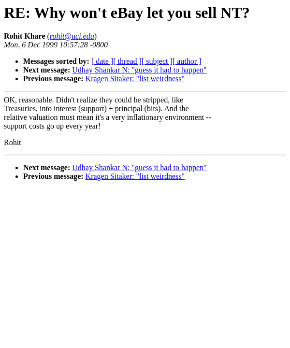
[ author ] (187, 61)
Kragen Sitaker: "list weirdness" (135, 78)
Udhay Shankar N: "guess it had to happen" (139, 70)
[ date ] (102, 61)
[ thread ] (127, 61)
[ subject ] (157, 61)
